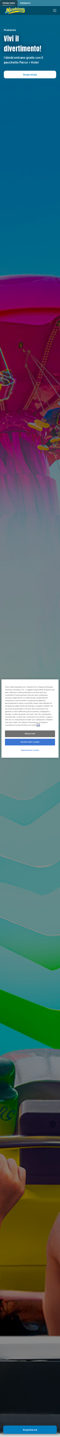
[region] (29, 718)
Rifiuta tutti (30, 734)
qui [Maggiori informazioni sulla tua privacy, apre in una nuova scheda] (38, 725)
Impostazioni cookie (30, 750)
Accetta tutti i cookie (30, 742)
